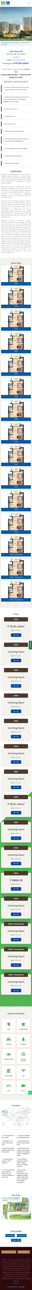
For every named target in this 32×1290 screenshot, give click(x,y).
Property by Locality (8, 1252)
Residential (9, 42)
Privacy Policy (12, 1287)
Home (3, 42)
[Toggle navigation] (29, 3)
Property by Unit (24, 1252)
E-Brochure (22, 1235)
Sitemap (21, 1287)
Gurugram (17, 42)
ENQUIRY (30, 645)
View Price (16, 635)
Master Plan (16, 1240)
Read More (16, 1283)
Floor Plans (10, 1235)
